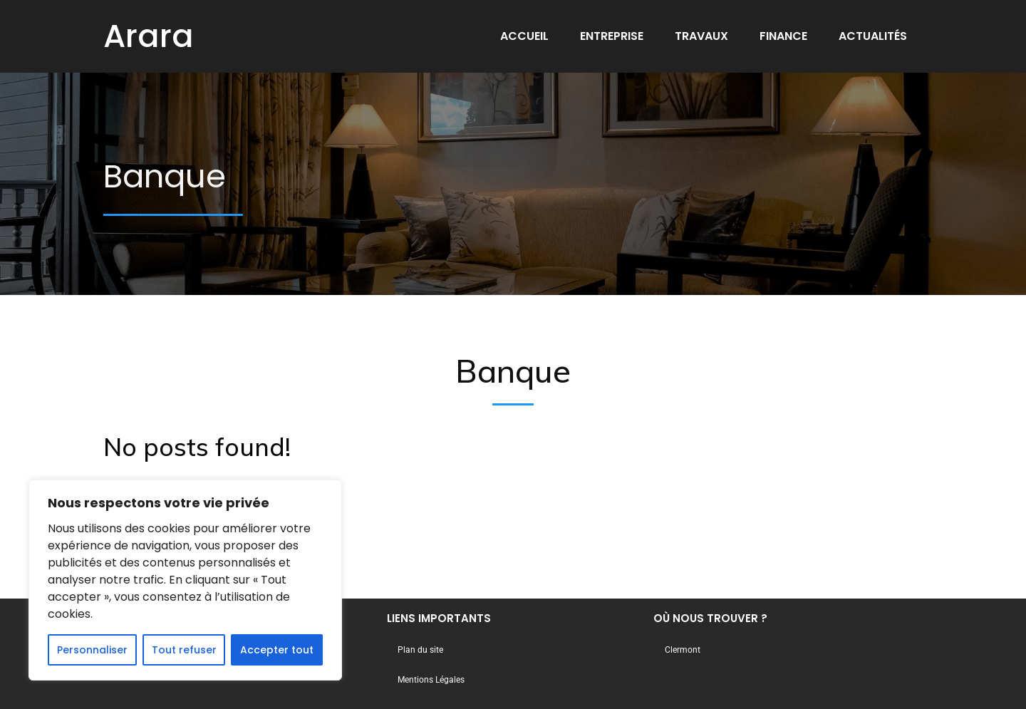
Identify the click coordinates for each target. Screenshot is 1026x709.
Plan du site (420, 650)
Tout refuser (184, 650)
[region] (185, 580)
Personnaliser (92, 650)
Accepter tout (277, 650)
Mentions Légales (431, 680)
